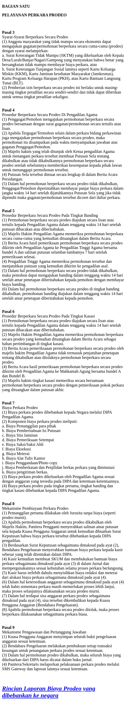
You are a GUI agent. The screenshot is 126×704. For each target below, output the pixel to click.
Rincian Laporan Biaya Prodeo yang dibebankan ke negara (48, 692)
